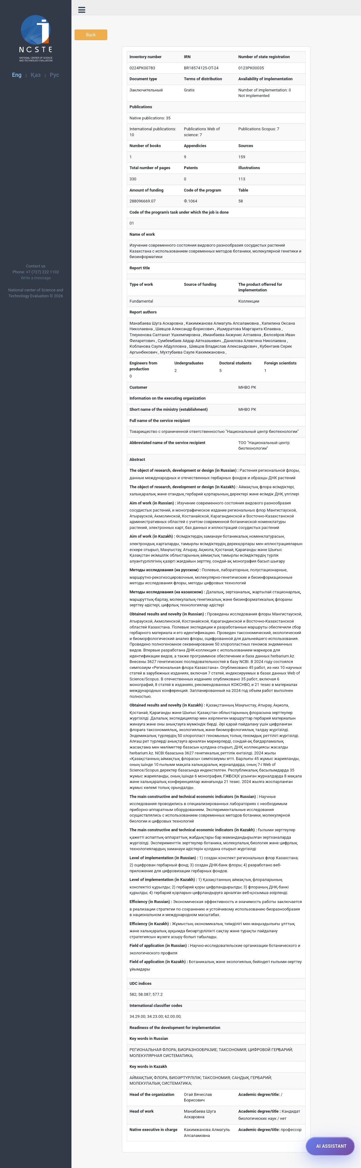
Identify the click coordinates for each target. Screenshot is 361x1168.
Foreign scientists (280, 363)
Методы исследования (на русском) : (165, 570)
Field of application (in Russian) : (159, 945)
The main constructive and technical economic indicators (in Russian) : (194, 796)
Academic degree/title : (259, 1111)
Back (91, 34)
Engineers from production (143, 366)
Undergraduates (188, 363)
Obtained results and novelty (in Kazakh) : (167, 705)
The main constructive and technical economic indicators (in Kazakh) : (193, 829)
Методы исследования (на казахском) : (167, 592)
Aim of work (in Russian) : (153, 503)
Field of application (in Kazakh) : (159, 961)
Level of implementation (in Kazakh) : (163, 879)
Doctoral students (235, 363)
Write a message (36, 278)
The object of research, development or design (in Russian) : (184, 470)
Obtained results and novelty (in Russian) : (168, 614)
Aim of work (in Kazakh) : (152, 536)
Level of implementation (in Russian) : (164, 857)
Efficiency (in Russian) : (151, 901)
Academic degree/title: (259, 1094)
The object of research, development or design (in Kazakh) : (183, 486)
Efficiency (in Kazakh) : (150, 923)
